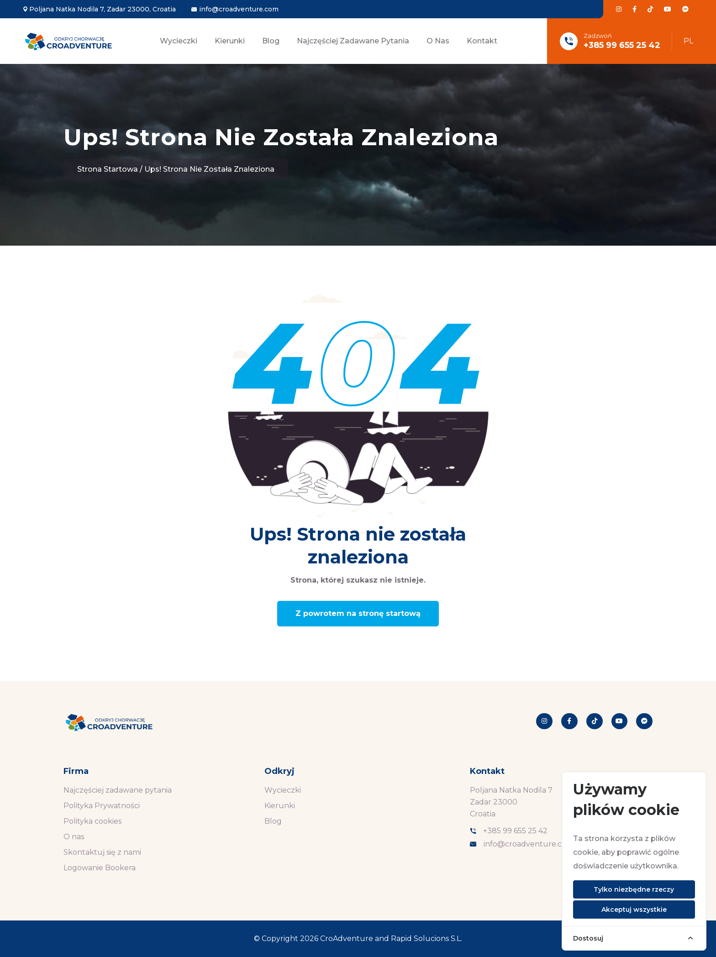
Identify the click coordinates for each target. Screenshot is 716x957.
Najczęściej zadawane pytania (353, 41)
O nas (437, 41)
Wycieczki (178, 41)
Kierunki (230, 41)
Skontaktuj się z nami (102, 852)
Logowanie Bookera (99, 867)
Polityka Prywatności (101, 805)
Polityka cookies (92, 821)
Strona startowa (107, 169)
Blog (270, 41)
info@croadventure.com (239, 9)
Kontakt (482, 41)
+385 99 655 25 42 (622, 45)
